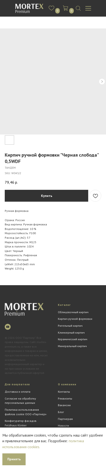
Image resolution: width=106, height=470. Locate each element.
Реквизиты (65, 398)
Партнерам (65, 419)
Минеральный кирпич (72, 346)
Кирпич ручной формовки (75, 319)
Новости (63, 425)
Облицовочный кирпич (73, 312)
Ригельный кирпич (70, 325)
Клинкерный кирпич (71, 332)
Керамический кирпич (72, 339)
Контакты (64, 391)
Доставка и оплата (17, 391)
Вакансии (64, 405)
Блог (61, 412)
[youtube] (8, 327)
